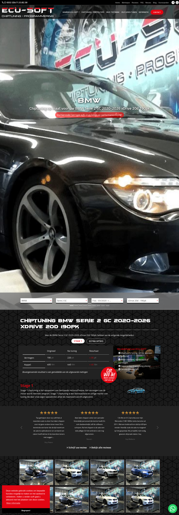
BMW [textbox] (24, 300)
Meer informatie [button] (13, 503)
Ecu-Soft (71, 12)
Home (117, 2)
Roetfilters (98, 12)
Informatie (144, 12)
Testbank (112, 12)
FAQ (141, 2)
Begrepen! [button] (25, 511)
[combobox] (36, 300)
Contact (157, 12)
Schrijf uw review (77, 447)
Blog (154, 2)
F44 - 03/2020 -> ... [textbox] (102, 300)
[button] (13, 154)
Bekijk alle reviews (100, 447)
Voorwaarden (163, 2)
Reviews (135, 2)
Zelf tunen (129, 12)
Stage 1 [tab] (78, 341)
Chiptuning (86, 12)
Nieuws (148, 2)
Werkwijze (126, 2)
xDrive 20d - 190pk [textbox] (137, 300)
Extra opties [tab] (96, 341)
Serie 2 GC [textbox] (62, 300)
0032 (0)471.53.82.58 (14, 2)
